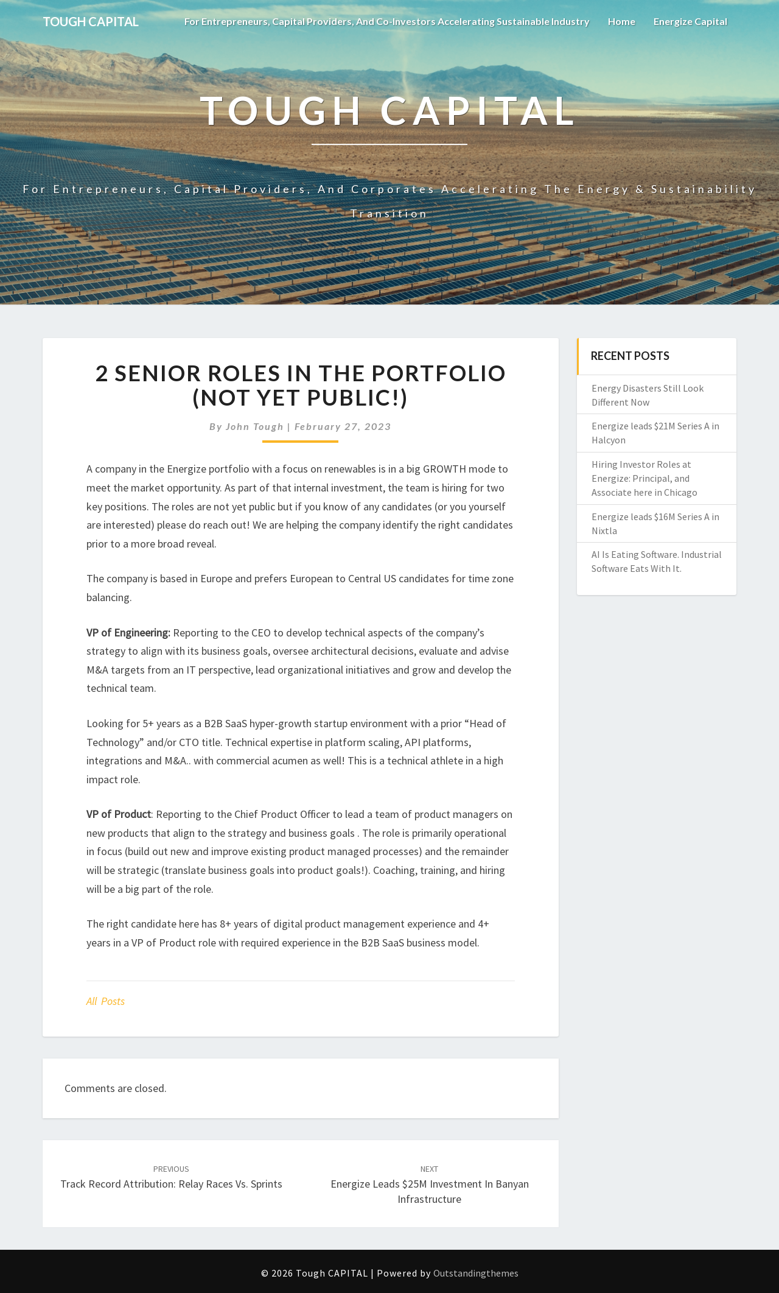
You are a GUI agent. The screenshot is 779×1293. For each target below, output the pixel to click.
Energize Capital (690, 21)
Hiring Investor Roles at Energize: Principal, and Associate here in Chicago (644, 478)
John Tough (255, 426)
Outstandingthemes (476, 1273)
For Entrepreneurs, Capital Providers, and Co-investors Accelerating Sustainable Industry (387, 21)
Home (621, 21)
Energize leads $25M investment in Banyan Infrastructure (429, 1184)
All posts (105, 1001)
